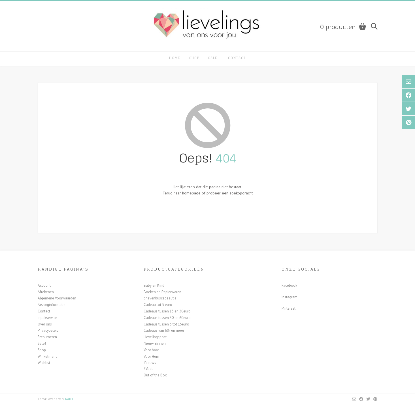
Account (44, 285)
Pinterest (288, 308)
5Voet (148, 368)
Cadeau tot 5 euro (158, 304)
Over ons (45, 324)
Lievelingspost (155, 337)
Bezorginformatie (51, 304)
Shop (194, 58)
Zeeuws (150, 362)
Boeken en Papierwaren (162, 292)
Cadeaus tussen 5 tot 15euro (166, 324)
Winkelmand (48, 356)
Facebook (289, 285)
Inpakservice (47, 317)
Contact (237, 58)
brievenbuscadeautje (160, 298)
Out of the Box (155, 375)
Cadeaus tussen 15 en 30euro (167, 311)
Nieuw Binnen (155, 343)
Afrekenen (46, 292)
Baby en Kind (154, 285)
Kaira (69, 399)
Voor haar (151, 350)
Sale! (213, 58)
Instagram (289, 297)
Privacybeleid (48, 330)
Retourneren (47, 337)
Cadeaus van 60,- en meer (164, 330)
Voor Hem (151, 356)
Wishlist (44, 362)
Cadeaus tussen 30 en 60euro (167, 317)
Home (174, 58)
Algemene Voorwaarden (57, 298)
